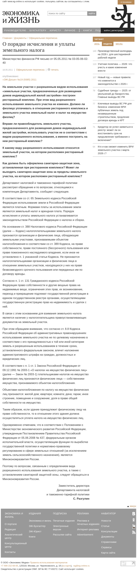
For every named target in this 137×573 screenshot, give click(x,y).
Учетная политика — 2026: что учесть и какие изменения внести (115, 67)
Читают (99, 39)
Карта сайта (108, 552)
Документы (107, 536)
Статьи (105, 526)
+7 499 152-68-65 (9, 565)
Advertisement (85, 534)
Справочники (108, 542)
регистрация (118, 30)
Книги (87, 30)
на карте (66, 565)
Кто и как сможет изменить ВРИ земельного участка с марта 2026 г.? (116, 150)
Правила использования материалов (48, 562)
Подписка (60, 513)
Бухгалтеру (38, 30)
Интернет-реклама (88, 529)
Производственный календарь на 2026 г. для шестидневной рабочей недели (115, 54)
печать (53, 69)
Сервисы (106, 547)
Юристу (55, 30)
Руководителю (15, 30)
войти (107, 30)
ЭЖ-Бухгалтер (37, 526)
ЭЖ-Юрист (35, 531)
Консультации (109, 531)
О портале (11, 524)
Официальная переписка (30, 69)
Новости (106, 520)
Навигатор (108, 513)
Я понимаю (126, 2)
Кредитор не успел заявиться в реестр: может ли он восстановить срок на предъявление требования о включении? (115, 134)
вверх (131, 506)
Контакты (10, 552)
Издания (35, 513)
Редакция (10, 529)
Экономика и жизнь (40, 520)
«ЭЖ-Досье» (19, 79)
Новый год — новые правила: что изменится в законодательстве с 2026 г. (114, 80)
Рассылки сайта (62, 534)
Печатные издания (64, 520)
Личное (69, 30)
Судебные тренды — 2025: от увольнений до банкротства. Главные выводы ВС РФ (114, 94)
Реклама (83, 513)
